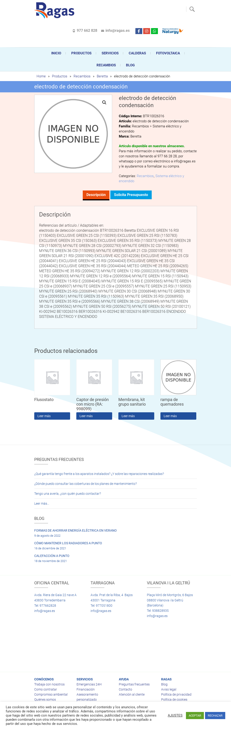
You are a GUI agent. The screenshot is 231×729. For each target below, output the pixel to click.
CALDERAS (137, 53)
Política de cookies (174, 699)
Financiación (86, 689)
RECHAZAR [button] (215, 715)
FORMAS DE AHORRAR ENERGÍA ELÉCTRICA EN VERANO (75, 530)
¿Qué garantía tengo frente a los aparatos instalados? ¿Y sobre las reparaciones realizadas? (99, 474)
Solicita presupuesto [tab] (131, 195)
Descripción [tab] (96, 195)
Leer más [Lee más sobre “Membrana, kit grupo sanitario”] (128, 416)
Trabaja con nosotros (49, 684)
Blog (130, 65)
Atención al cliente (132, 694)
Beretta (102, 76)
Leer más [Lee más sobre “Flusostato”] (44, 416)
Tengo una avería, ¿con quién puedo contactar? (67, 493)
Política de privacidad (176, 694)
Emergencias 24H (89, 684)
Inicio (56, 53)
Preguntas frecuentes (134, 684)
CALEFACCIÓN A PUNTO (51, 556)
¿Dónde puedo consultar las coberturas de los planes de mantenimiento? (85, 484)
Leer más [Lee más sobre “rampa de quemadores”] (170, 416)
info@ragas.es (118, 30)
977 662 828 (87, 30)
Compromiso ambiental (51, 694)
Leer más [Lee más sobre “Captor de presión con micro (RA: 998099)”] (86, 416)
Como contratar (45, 689)
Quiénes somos (45, 699)
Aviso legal (168, 689)
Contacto (125, 689)
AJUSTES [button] (175, 715)
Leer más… (41, 503)
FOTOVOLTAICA (168, 53)
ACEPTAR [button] (195, 715)
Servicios (110, 53)
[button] (104, 102)
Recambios (106, 65)
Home (41, 76)
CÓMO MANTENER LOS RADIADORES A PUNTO (68, 543)
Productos (81, 53)
